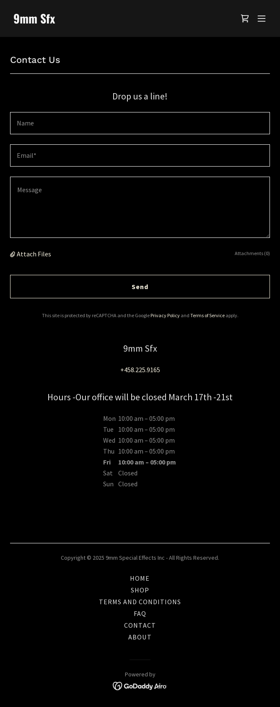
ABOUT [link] (139, 637)
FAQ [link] (140, 613)
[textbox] (140, 123)
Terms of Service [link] (207, 315)
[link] (101, 21)
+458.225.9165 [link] (140, 369)
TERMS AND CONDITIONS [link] (140, 601)
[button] (261, 18)
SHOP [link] (140, 590)
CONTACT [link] (140, 625)
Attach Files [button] (34, 254)
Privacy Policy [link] (165, 315)
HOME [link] (140, 578)
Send (140, 286)
